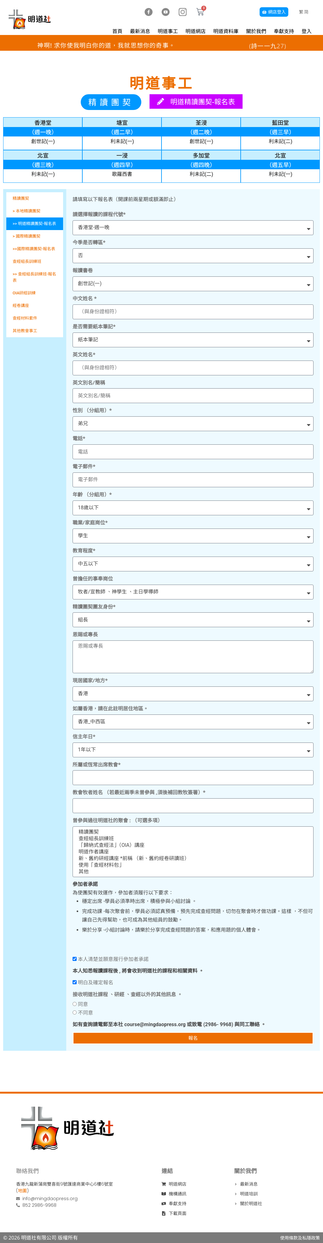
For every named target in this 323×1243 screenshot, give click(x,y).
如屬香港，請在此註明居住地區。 (110, 708)
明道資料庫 (225, 31)
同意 (83, 1004)
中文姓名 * (85, 298)
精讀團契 (21, 198)
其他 (192, 871)
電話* (79, 438)
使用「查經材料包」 (192, 865)
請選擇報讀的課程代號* (99, 214)
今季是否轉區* (89, 242)
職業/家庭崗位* (90, 522)
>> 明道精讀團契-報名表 (34, 223)
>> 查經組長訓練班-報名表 (34, 277)
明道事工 (168, 31)
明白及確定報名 (95, 983)
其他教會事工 (25, 330)
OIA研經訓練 (24, 293)
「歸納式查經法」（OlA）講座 (192, 845)
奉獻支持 (284, 31)
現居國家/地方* (90, 680)
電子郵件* (84, 466)
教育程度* (84, 550)
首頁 (117, 31)
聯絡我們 (27, 1171)
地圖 (22, 1191)
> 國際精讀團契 (26, 236)
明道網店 (195, 31)
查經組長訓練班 (27, 261)
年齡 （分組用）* (92, 494)
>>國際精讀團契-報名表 (34, 248)
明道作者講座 (192, 851)
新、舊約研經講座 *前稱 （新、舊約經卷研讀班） (192, 858)
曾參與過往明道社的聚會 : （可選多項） (117, 820)
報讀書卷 (83, 270)
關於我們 (256, 31)
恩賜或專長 (85, 634)
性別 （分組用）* (92, 410)
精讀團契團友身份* (94, 606)
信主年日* (84, 736)
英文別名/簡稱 (89, 382)
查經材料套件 (25, 318)
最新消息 (140, 31)
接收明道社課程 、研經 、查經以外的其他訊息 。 (127, 994)
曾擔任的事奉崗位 (93, 578)
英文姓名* (84, 354)
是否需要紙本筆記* (94, 326)
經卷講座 (21, 305)
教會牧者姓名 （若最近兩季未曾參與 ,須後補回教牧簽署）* (139, 792)
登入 (307, 31)
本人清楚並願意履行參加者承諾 (113, 959)
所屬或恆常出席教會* (97, 764)
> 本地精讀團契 (26, 211)
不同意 (85, 1013)
